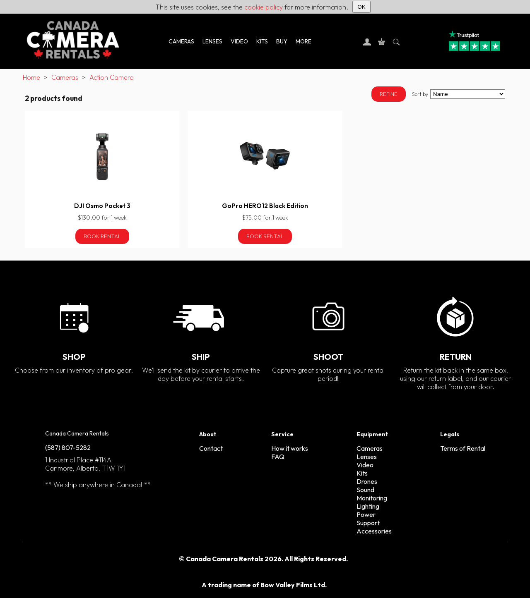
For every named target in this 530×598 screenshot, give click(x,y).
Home (31, 77)
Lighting (368, 506)
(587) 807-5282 (68, 447)
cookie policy (263, 7)
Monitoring (372, 498)
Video (365, 465)
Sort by (420, 94)
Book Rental (102, 236)
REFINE (389, 94)
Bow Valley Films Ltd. (293, 585)
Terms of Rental (462, 448)
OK (361, 7)
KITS (262, 41)
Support (368, 523)
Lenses (367, 456)
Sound (365, 490)
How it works (289, 448)
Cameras (64, 77)
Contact (211, 448)
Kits (362, 473)
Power (366, 514)
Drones (367, 481)
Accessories (374, 531)
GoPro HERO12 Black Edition (265, 206)
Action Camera (111, 77)
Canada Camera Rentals (77, 433)
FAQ (277, 456)
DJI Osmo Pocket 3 (102, 206)
